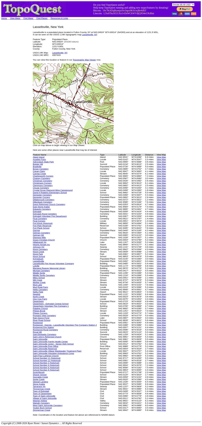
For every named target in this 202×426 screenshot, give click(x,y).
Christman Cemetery (42, 181)
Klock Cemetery (40, 249)
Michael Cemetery (41, 270)
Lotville (36, 266)
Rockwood (38, 322)
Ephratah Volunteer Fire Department (50, 216)
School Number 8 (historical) (46, 370)
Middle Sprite (39, 273)
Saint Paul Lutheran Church (46, 356)
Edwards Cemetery (42, 209)
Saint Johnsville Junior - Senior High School (53, 344)
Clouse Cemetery (41, 188)
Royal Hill (37, 332)
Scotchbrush (39, 372)
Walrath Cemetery (41, 403)
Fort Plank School (41, 228)
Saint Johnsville (40, 339)
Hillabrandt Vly (39, 242)
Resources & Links (59, 18)
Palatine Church (40, 308)
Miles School (39, 278)
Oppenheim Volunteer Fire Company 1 (51, 306)
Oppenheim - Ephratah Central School (50, 304)
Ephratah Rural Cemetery (45, 214)
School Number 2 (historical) (46, 363)
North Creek (38, 296)
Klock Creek (38, 252)
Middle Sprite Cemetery (44, 275)
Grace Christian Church (44, 240)
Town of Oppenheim (42, 393)
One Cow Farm (40, 299)
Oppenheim (38, 301)
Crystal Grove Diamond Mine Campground (53, 190)
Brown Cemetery (40, 169)
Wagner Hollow (40, 401)
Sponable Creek (40, 377)
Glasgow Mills (39, 237)
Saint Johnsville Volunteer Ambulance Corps (53, 353)
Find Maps (28, 18)
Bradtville (37, 166)
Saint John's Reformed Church (47, 337)
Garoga (36, 230)
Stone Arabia (39, 384)
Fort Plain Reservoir (42, 226)
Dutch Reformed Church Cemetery (49, 204)
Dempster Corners (41, 197)
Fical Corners (39, 221)
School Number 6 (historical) (46, 367)
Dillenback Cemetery (42, 202)
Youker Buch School (42, 408)
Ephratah (37, 211)
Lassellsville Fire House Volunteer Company (53, 263)
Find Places (42, 18)
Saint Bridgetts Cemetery (44, 334)
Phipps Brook (39, 311)
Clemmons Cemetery (43, 185)
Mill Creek (37, 280)
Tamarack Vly (39, 386)
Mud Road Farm (40, 287)
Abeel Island (38, 157)
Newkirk (36, 294)
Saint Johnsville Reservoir (45, 348)
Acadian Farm (39, 159)
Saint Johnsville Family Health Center (50, 341)
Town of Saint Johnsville (44, 396)
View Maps (15, 18)
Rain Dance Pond (41, 318)
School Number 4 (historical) (46, 365)
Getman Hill (38, 235)
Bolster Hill (38, 164)
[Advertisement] (14, 72)
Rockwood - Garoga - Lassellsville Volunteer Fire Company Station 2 (65, 325)
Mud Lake (37, 285)
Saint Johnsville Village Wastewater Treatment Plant (57, 351)
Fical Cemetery (40, 218)
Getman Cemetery (41, 233)
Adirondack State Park (43, 162)
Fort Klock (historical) (43, 223)
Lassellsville (38, 261)
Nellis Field (38, 292)
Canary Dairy (39, 171)
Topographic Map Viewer (84, 60)
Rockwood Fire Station (43, 327)
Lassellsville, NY (89, 34)
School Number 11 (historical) (47, 358)
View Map (161, 157)
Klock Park (38, 254)
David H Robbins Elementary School (50, 192)
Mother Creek (39, 282)
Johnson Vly (38, 247)
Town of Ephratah (41, 391)
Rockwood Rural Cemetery (45, 330)
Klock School (39, 256)
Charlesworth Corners (43, 176)
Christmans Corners (42, 183)
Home (4, 18)
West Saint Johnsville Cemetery (47, 405)
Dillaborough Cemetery (43, 199)
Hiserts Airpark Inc (41, 244)
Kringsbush (38, 259)
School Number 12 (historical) (47, 360)
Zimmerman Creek (41, 410)
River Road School (41, 320)
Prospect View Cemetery (44, 315)
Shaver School (40, 374)
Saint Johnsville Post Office (45, 346)
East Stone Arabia (41, 207)
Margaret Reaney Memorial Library (49, 268)
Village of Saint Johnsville (45, 398)
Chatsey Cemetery (41, 178)
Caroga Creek (39, 173)
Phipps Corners (40, 313)
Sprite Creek (39, 379)
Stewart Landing (40, 382)
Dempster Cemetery (42, 195)
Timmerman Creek (41, 389)
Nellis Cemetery (40, 289)
